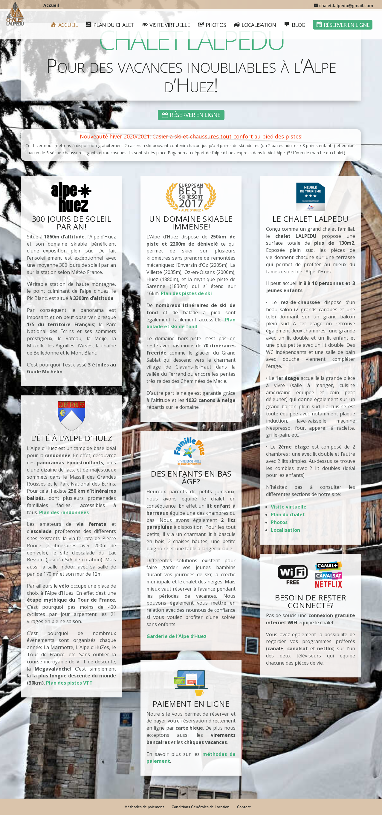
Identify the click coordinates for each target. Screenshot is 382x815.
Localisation (285, 530)
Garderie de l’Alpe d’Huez (176, 636)
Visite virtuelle (288, 506)
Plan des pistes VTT (69, 683)
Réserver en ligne (195, 115)
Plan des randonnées (64, 512)
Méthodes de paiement (144, 806)
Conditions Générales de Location (201, 806)
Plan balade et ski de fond (190, 323)
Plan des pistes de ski (186, 293)
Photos (279, 522)
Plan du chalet (288, 514)
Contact (244, 806)
